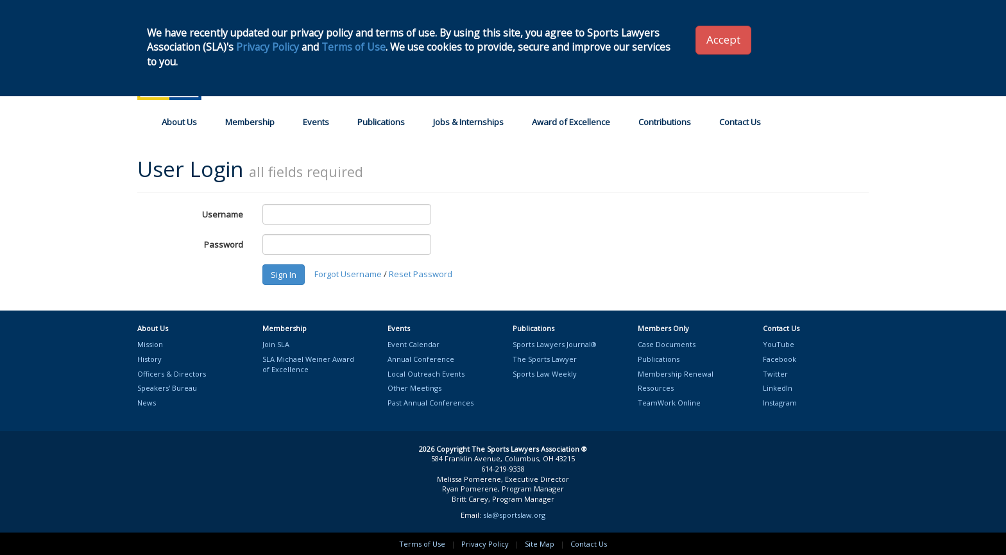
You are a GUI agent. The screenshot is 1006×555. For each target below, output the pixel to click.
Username (222, 214)
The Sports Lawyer (545, 359)
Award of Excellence (571, 122)
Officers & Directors (171, 374)
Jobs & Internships (468, 122)
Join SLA (275, 344)
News (146, 402)
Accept (723, 39)
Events (316, 122)
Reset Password (420, 274)
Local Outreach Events (426, 374)
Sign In (283, 274)
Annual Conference (421, 359)
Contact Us (740, 122)
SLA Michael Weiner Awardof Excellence (308, 364)
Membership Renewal (675, 374)
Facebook (779, 359)
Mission (150, 344)
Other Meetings (414, 388)
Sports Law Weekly (545, 374)
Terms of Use (422, 544)
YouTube (778, 344)
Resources (656, 388)
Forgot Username (348, 274)
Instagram (780, 402)
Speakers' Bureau (167, 388)
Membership (250, 122)
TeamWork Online (669, 402)
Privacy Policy (485, 544)
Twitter (775, 374)
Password (223, 244)
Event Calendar (413, 344)
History (149, 359)
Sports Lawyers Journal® (555, 344)
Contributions (664, 122)
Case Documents (666, 344)
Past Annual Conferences (430, 402)
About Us (179, 122)
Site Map (539, 544)
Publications (381, 122)
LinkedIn (777, 388)
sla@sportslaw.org (514, 515)
